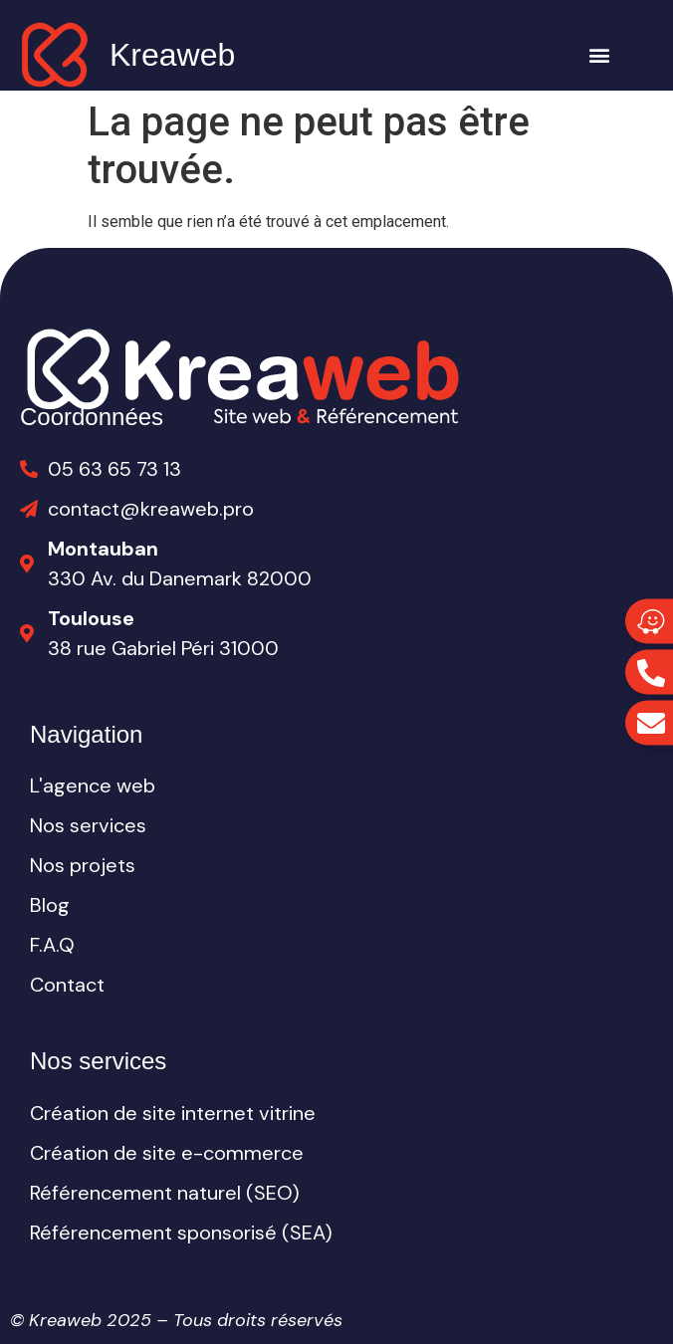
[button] (599, 55)
